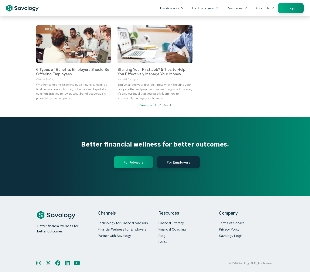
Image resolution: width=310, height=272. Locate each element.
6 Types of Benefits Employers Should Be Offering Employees (72, 72)
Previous (145, 105)
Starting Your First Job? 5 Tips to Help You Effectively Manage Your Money (151, 72)
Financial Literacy (171, 223)
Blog (161, 235)
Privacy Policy (229, 229)
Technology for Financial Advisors (123, 223)
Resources (236, 8)
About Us (264, 8)
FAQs (162, 242)
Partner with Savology (114, 235)
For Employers (205, 8)
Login (291, 8)
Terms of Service (232, 223)
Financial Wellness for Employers (122, 229)
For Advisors (171, 8)
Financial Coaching (172, 229)
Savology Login (230, 235)
